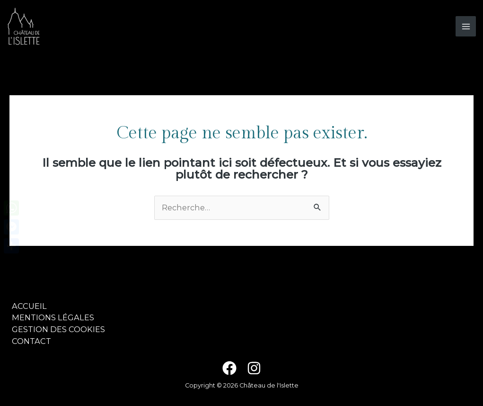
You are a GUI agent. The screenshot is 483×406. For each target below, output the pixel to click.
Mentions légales (53, 317)
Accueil (29, 306)
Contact (31, 341)
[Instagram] (254, 368)
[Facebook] (229, 368)
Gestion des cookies (58, 329)
